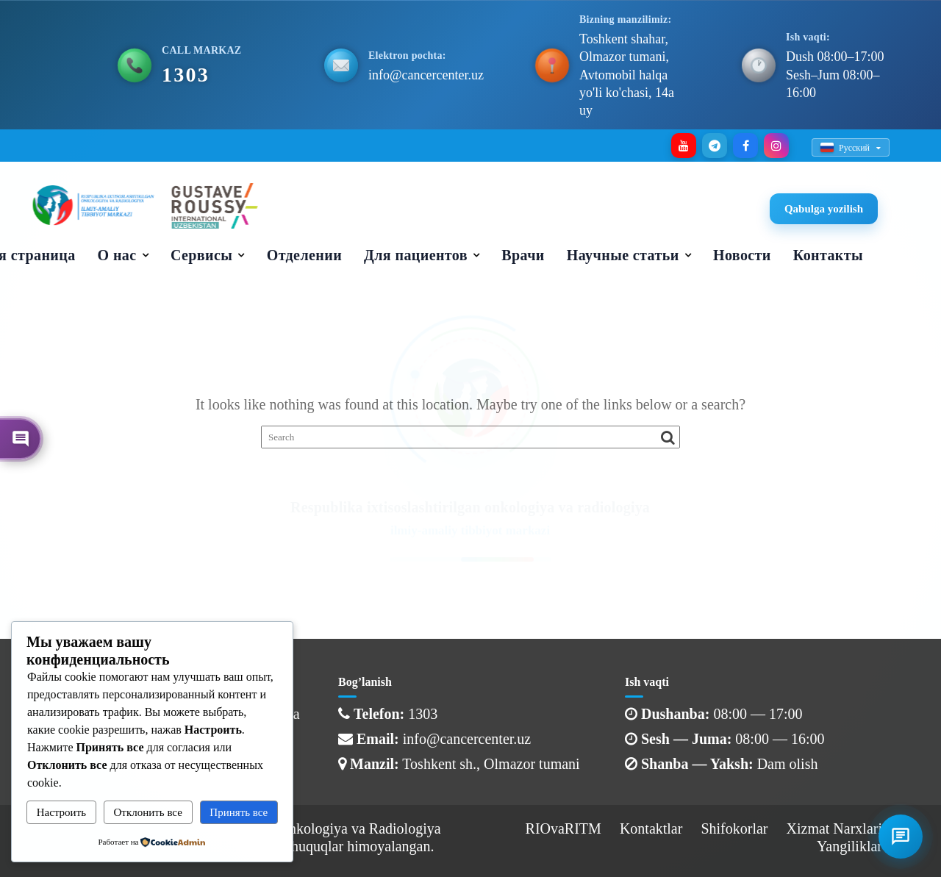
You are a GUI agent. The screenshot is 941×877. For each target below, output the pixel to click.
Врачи (522, 255)
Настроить (61, 812)
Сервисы (201, 255)
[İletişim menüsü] (901, 837)
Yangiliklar (849, 846)
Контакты (828, 255)
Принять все (239, 812)
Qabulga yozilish (823, 209)
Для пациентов (416, 255)
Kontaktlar (651, 828)
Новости (742, 255)
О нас (117, 255)
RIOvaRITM (563, 828)
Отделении (304, 255)
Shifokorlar (734, 828)
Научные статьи (623, 255)
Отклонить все (148, 812)
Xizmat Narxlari (835, 828)
